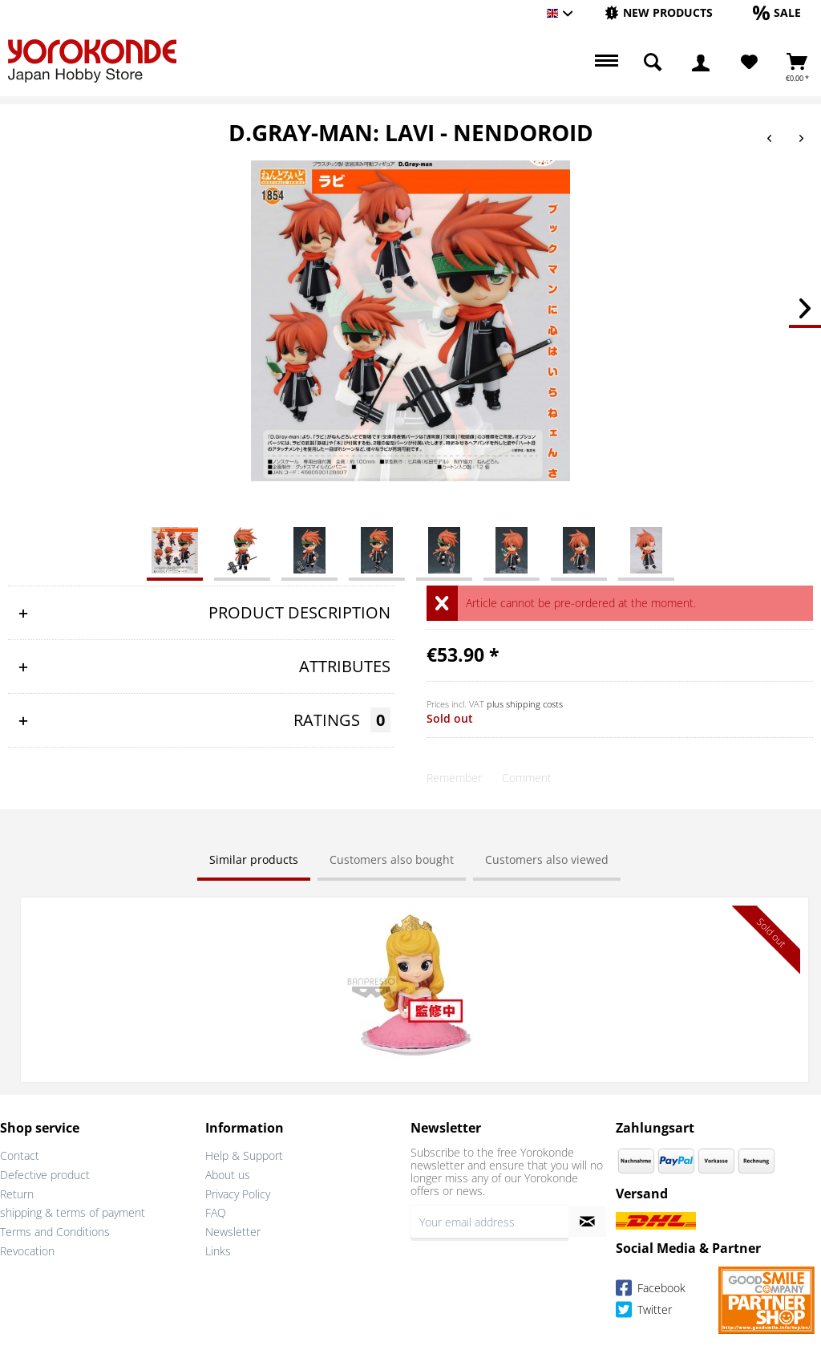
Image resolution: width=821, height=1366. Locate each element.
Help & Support (244, 1155)
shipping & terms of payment (72, 1212)
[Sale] (777, 12)
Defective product (45, 1174)
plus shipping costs (525, 704)
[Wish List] (749, 63)
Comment (527, 777)
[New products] (659, 12)
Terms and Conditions (55, 1231)
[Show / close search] (653, 63)
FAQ (215, 1212)
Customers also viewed (547, 859)
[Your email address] (489, 1222)
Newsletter (233, 1231)
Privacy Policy (237, 1194)
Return (17, 1194)
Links (218, 1251)
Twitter (644, 1312)
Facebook (651, 1290)
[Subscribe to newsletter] (587, 1222)
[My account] (701, 63)
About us (227, 1174)
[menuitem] (658, 13)
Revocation (27, 1251)
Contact (19, 1155)
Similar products (253, 859)
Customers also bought (392, 859)
